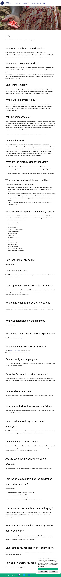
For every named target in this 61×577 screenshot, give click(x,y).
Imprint (13, 575)
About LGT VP (25, 3)
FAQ (44, 3)
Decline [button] (53, 571)
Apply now (18, 3)
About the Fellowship (36, 3)
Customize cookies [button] (43, 571)
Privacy (7, 575)
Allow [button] (48, 569)
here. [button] (45, 566)
